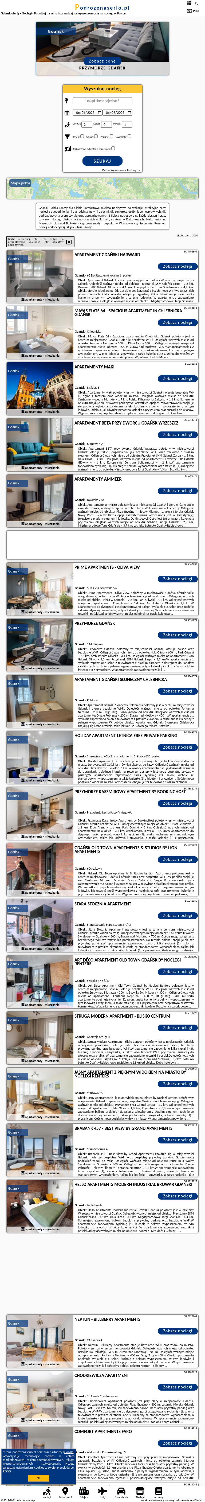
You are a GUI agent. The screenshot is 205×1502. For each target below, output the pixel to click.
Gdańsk (13, 258)
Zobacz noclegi (177, 266)
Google (69, 1452)
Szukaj (102, 161)
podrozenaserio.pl (102, 8)
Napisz (200, 1500)
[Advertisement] (102, 1274)
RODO (7, 1471)
